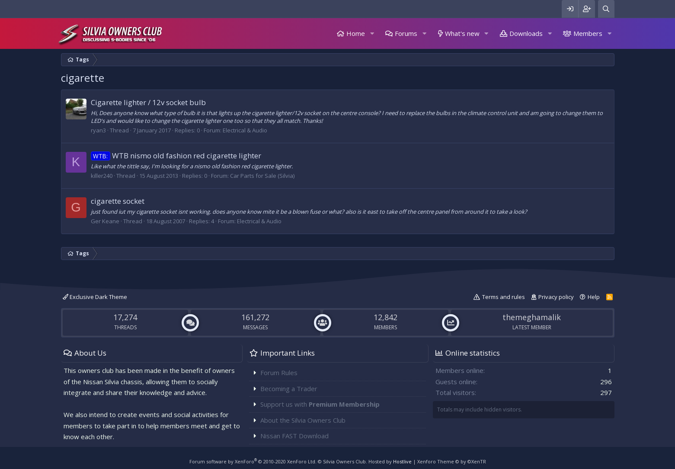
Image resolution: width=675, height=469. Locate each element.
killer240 (101, 176)
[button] (372, 33)
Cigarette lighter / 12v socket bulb (148, 102)
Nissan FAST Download (294, 435)
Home (355, 33)
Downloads (526, 33)
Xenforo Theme (451, 461)
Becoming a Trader (288, 388)
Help (594, 297)
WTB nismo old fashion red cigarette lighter (176, 156)
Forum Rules (279, 372)
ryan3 (98, 130)
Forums (406, 33)
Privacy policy (556, 297)
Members (587, 33)
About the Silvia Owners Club (302, 420)
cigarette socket (117, 201)
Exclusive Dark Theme (95, 297)
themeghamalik (531, 317)
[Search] (606, 9)
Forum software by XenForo (253, 461)
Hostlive (402, 461)
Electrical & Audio (245, 130)
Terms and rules (503, 297)
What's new (462, 33)
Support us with (320, 404)
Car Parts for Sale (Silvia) (262, 176)
